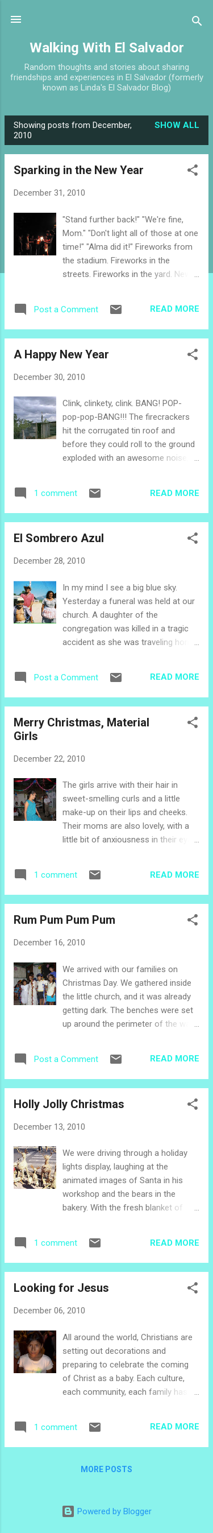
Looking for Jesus (61, 1288)
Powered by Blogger (106, 1511)
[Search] (197, 23)
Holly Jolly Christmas (69, 1104)
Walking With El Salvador (107, 48)
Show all (176, 125)
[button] (192, 172)
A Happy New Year (61, 354)
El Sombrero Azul (59, 538)
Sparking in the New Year (79, 170)
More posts (106, 1469)
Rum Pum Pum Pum (64, 920)
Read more (174, 309)
